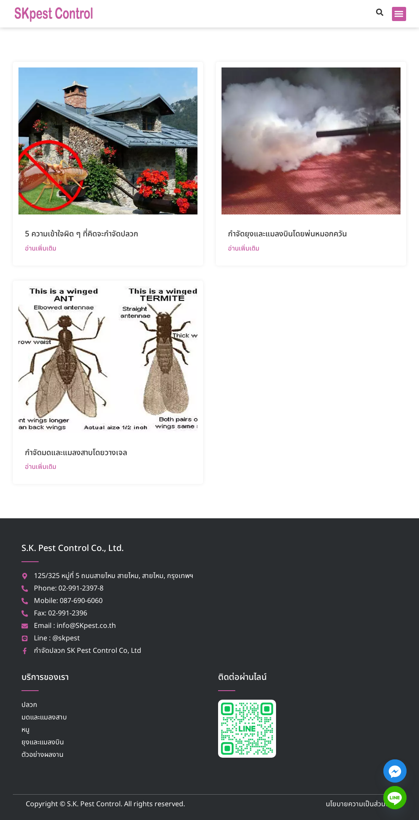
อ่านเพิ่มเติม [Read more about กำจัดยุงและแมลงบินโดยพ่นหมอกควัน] (243, 248)
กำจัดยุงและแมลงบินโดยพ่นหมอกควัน (287, 234)
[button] (399, 14)
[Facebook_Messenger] (395, 771)
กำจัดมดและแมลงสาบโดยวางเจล (76, 453)
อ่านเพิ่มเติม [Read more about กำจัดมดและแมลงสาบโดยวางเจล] (40, 466)
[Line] (395, 797)
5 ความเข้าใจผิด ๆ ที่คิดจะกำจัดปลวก (81, 234)
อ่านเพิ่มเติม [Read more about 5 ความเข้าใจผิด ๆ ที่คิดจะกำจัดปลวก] (40, 248)
